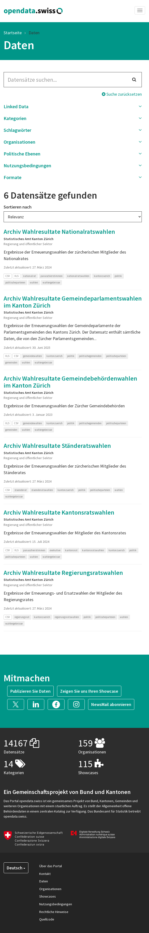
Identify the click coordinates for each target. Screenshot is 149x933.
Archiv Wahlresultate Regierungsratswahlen (63, 573)
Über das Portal (50, 866)
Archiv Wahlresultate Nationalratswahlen (59, 231)
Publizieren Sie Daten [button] (30, 691)
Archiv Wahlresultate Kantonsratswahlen (59, 512)
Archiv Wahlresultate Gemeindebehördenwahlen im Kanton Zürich (70, 381)
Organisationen (50, 889)
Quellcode (46, 919)
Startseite (13, 32)
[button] (73, 106)
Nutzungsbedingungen (55, 904)
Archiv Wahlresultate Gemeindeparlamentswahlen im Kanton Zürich (73, 301)
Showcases (47, 896)
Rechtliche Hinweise (53, 912)
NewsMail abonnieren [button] (111, 704)
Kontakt (45, 874)
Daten (34, 32)
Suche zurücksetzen (122, 94)
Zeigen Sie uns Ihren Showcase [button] (89, 691)
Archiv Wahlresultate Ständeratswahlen (57, 446)
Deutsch (16, 868)
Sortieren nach (18, 207)
